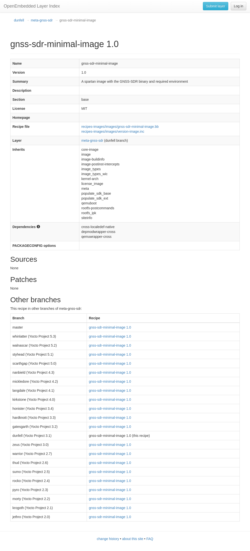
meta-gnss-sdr (41, 20)
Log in (238, 6)
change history (108, 539)
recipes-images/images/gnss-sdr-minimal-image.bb (120, 127)
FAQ (149, 539)
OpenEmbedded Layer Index (32, 6)
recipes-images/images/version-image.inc (112, 131)
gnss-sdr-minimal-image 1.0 (110, 327)
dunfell (19, 20)
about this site (132, 539)
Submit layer (215, 6)
